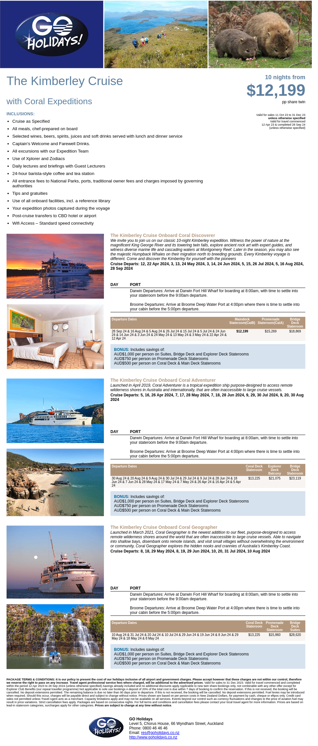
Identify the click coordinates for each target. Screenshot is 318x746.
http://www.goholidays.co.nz (153, 737)
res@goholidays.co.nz (160, 732)
